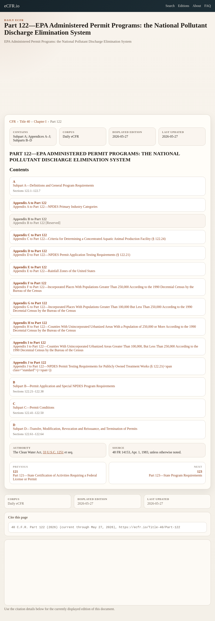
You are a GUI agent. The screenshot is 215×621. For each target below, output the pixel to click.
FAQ (207, 6)
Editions (183, 6)
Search (170, 6)
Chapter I (40, 121)
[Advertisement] (107, 83)
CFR (12, 121)
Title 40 (25, 121)
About (197, 6)
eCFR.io (12, 5)
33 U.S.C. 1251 (53, 452)
